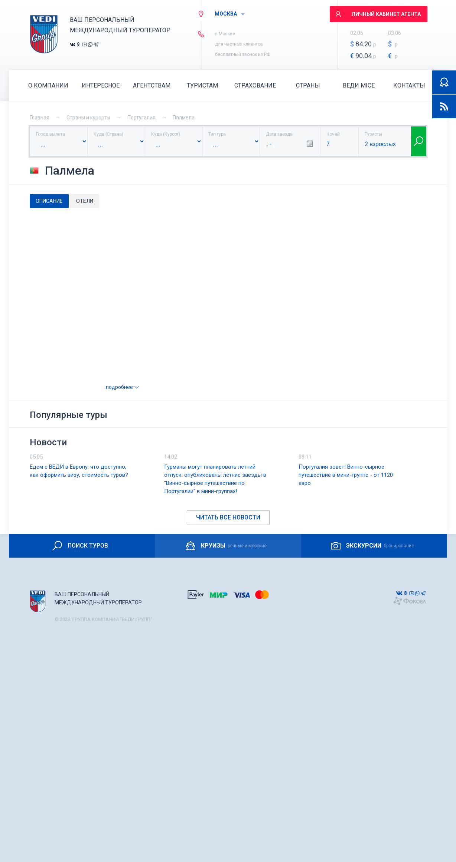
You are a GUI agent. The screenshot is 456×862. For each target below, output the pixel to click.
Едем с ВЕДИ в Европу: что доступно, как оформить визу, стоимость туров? (79, 470)
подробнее (122, 387)
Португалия (141, 117)
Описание (49, 201)
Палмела (184, 117)
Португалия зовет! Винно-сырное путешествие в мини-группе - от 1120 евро (346, 474)
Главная (39, 117)
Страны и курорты (88, 117)
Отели (84, 201)
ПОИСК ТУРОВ (79, 546)
